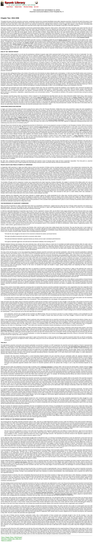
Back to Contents (6, 540)
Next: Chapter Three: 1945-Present (12, 537)
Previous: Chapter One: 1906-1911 (12, 539)
